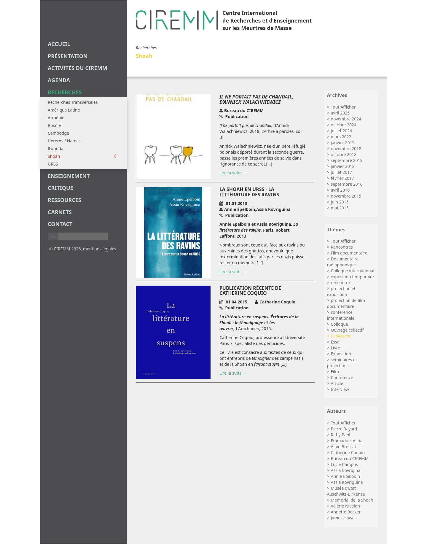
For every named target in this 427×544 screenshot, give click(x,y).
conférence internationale (341, 315)
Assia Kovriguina (347, 482)
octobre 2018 (343, 154)
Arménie (56, 117)
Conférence (342, 377)
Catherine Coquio (348, 452)
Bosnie (54, 125)
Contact (60, 224)
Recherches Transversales (73, 102)
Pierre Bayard (344, 429)
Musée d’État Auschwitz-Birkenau (346, 491)
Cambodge (58, 133)
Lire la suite (230, 173)
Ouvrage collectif (347, 330)
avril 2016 (340, 190)
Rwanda (55, 148)
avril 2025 (340, 113)
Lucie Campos (344, 464)
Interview (340, 389)
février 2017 (342, 178)
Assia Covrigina (346, 470)
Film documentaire (349, 253)
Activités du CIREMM (77, 67)
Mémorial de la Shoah (352, 500)
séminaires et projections (342, 362)
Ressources (64, 199)
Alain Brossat (343, 446)
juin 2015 (340, 202)
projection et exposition (341, 291)
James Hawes (344, 518)
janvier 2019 (343, 142)
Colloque (339, 324)
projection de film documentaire (346, 303)
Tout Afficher (343, 107)
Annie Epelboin (345, 476)
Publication (341, 336)
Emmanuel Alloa (347, 440)
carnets (60, 212)
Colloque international (353, 270)
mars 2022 (341, 136)
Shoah (83, 156)
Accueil (59, 43)
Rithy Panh (341, 435)
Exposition (341, 354)
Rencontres (342, 247)
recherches (65, 92)
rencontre (340, 282)
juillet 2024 (341, 130)
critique (60, 187)
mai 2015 (340, 208)
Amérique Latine (64, 110)
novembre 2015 (346, 196)
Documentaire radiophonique (343, 262)
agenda (59, 80)
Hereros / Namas (64, 141)
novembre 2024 (346, 119)
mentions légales (99, 249)
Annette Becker (346, 512)
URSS (53, 164)
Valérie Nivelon (345, 506)
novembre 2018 (346, 148)
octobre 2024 (343, 125)
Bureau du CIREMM (350, 458)
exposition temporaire (352, 276)
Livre (335, 348)
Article (337, 383)
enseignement (69, 175)
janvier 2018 (343, 166)
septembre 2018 (347, 160)
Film (335, 371)
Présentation (67, 56)
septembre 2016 (347, 184)
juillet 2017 (341, 172)
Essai (336, 342)
